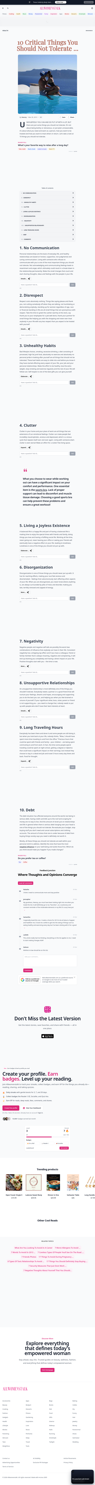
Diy (74, 1409)
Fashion (5, 1413)
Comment (28, 970)
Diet (50, 1409)
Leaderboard (30, 1148)
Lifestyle (5, 1425)
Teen (4, 1442)
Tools (27, 1446)
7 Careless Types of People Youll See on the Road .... (61, 1252)
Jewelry (75, 1421)
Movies (67, 14)
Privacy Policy (68, 1462)
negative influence (27, 847)
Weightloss (6, 1446)
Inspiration (53, 14)
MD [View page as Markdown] (41, 117)
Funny (46, 14)
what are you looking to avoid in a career (33, 1248)
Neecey (24, 117)
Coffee (25, 862)
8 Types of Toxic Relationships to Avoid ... (26, 1261)
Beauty (4, 1405)
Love (27, 1425)
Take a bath (22, 149)
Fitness (4, 14)
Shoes (75, 1434)
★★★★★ (89, 31)
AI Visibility (36, 1458)
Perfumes (29, 1434)
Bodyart (28, 1405)
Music (24, 14)
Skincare (90, 14)
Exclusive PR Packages (40, 1462)
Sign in (40, 1113)
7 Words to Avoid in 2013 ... (23, 1252)
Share (71, 117)
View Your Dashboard (32, 1108)
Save (62, 117)
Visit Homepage (47, 1370)
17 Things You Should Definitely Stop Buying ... (66, 1261)
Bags (50, 1401)
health (5, 31)
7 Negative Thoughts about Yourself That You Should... (47, 1270)
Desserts (74, 14)
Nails (50, 1430)
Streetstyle (82, 14)
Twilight (51, 1442)
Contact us (6, 1458)
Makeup (52, 1425)
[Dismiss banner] (74, 977)
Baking (75, 1401)
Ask (72, 285)
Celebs (75, 1405)
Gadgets (5, 1417)
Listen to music (42, 149)
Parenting (5, 1434)
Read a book (31, 149)
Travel (28, 1442)
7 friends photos (29, 1257)
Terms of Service (8, 1467)
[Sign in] (92, 8)
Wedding (76, 1442)
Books (51, 1405)
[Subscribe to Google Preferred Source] (30, 979)
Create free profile (11, 1108)
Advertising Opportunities (11, 1462)
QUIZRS (75, 151)
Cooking (11, 14)
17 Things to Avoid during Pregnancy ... (56, 1257)
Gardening (29, 1417)
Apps (60, 14)
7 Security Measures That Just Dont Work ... (47, 1266)
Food (51, 1413)
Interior (51, 1421)
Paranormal (38, 14)
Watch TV (51, 149)
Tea (20, 862)
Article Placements (70, 1458)
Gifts (50, 1417)
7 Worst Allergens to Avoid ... (67, 1248)
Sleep (28, 1438)
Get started (64, 1148)
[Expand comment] (24, 910)
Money (31, 14)
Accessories (6, 1401)
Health (18, 14)
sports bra (41, 489)
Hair (74, 1417)
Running (52, 1434)
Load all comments (25, 883)
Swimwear (76, 1438)
